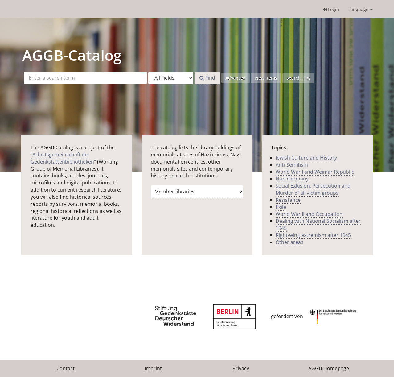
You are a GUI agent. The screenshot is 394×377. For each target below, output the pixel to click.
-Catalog (72, 55)
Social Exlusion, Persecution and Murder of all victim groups (313, 189)
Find (207, 77)
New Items (266, 78)
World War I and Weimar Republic (315, 171)
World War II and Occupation (309, 214)
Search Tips (298, 78)
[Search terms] (85, 78)
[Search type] (170, 78)
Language (360, 9)
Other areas (289, 242)
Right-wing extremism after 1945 (313, 235)
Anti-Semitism (292, 164)
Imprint (153, 368)
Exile (281, 207)
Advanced (235, 78)
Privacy (240, 368)
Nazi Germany (292, 178)
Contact (65, 368)
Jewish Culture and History (306, 157)
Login (331, 9)
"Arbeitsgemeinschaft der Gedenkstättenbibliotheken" (63, 158)
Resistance (288, 200)
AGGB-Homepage (328, 368)
